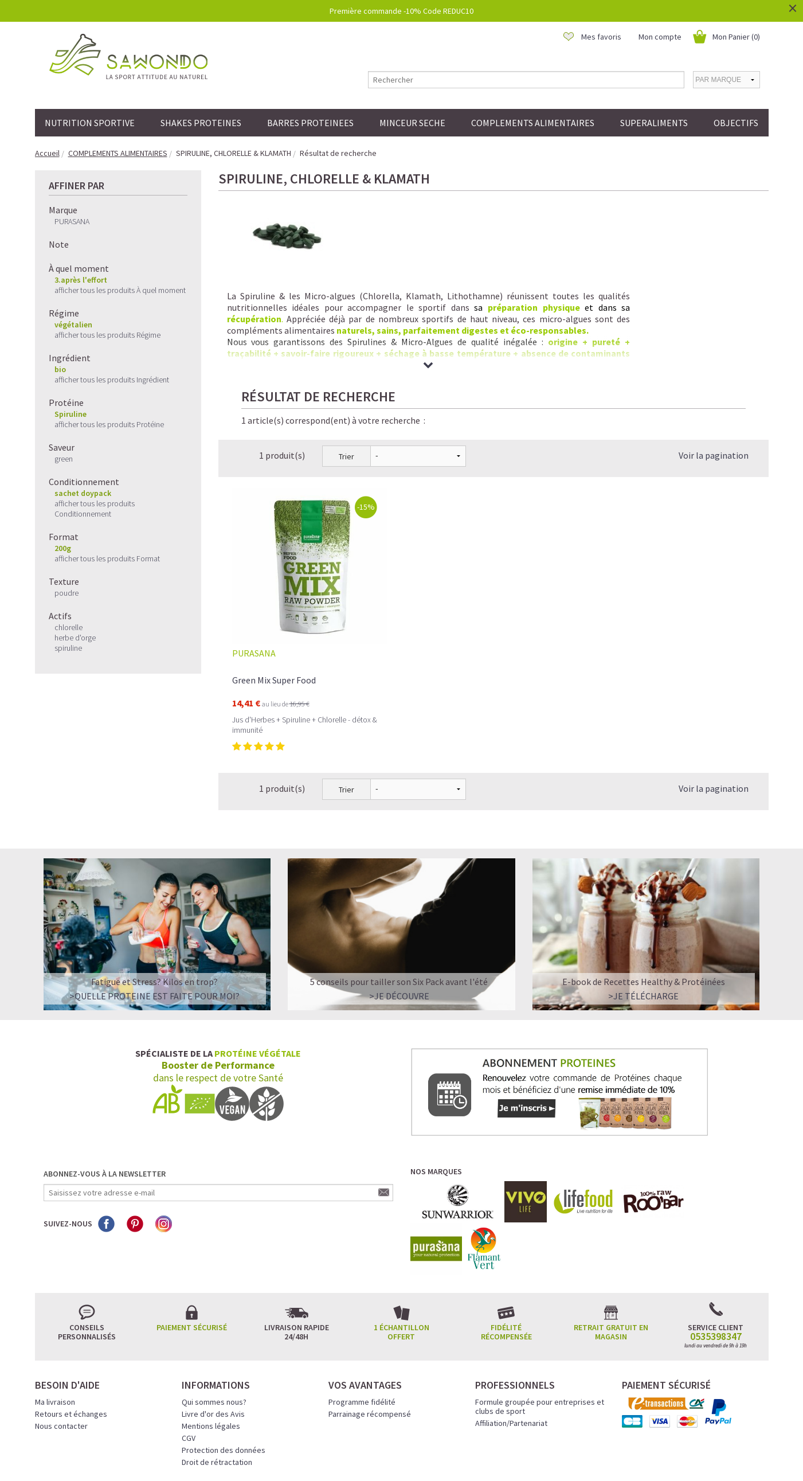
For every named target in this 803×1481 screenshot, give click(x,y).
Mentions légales (211, 1331)
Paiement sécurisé (191, 1232)
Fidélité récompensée (506, 1237)
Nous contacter (61, 1331)
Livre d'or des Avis (213, 1319)
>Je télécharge (643, 901)
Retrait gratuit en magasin (611, 1237)
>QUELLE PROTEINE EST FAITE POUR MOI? (154, 901)
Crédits (442, 1456)
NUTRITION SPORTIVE (90, 122)
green (63, 459)
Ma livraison (55, 1307)
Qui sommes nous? (214, 1307)
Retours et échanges (71, 1319)
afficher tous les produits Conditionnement (94, 508)
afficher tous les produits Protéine (109, 424)
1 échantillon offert (401, 1237)
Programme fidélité (361, 1307)
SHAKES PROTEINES (200, 122)
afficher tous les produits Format (107, 558)
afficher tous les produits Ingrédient (111, 379)
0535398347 (716, 1241)
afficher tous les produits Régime (107, 335)
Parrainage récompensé (369, 1319)
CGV (188, 1343)
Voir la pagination (714, 360)
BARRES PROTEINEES (310, 122)
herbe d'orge (75, 637)
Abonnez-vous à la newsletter (105, 1079)
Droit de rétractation (217, 1367)
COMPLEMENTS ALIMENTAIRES (532, 122)
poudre (66, 593)
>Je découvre (399, 901)
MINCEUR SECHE (412, 122)
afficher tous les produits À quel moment (120, 290)
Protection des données (223, 1355)
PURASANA (71, 221)
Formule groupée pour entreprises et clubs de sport (539, 1312)
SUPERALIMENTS (654, 122)
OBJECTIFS (736, 122)
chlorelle (68, 627)
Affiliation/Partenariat (511, 1328)
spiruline (68, 648)
